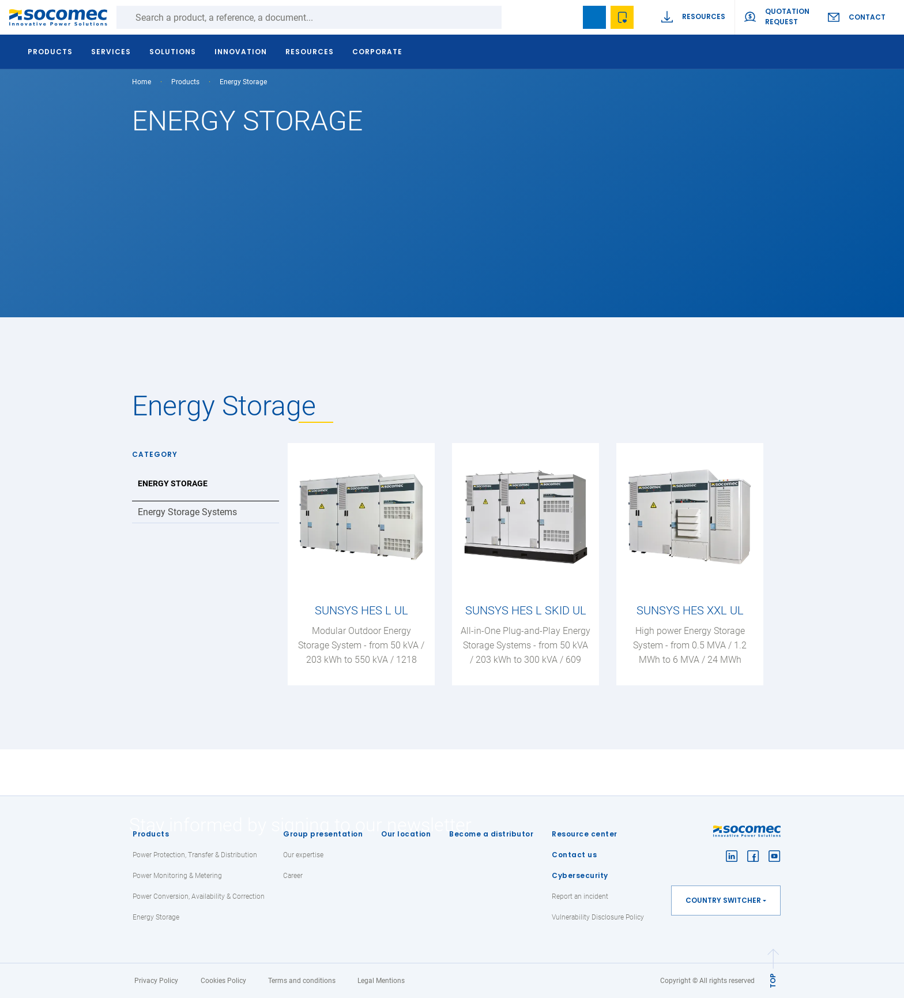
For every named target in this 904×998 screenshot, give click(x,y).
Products (151, 834)
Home (141, 82)
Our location (406, 834)
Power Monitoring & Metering (177, 876)
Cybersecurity (580, 875)
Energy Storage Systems (187, 511)
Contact (867, 17)
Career (293, 876)
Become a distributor (491, 834)
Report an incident (580, 896)
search (566, 17)
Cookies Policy (223, 981)
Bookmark (594, 17)
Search (513, 17)
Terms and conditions (302, 981)
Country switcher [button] (723, 900)
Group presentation (323, 834)
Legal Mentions (381, 981)
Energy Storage (173, 483)
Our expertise (303, 855)
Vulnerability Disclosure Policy (598, 917)
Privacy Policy (156, 981)
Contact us (574, 855)
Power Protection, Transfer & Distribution (195, 855)
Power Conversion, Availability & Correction (199, 896)
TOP (773, 980)
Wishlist (622, 17)
